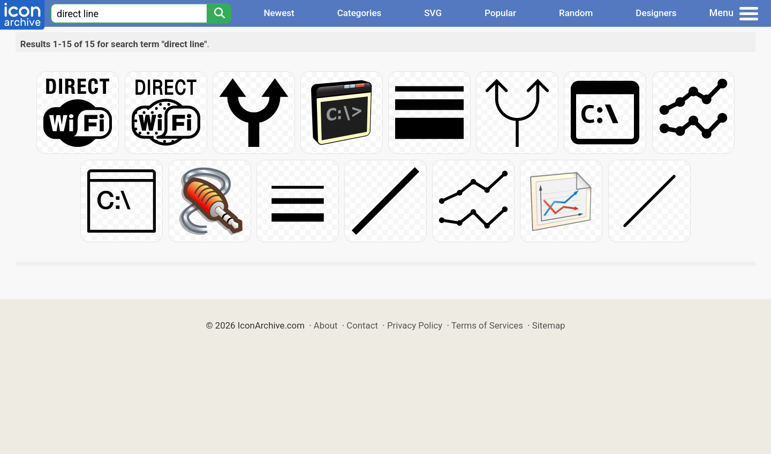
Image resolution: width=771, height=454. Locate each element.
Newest (278, 13)
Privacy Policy (414, 325)
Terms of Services (487, 325)
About (326, 325)
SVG (433, 13)
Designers (656, 13)
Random (576, 13)
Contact (362, 325)
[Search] (219, 13)
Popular (500, 13)
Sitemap (548, 325)
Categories (359, 13)
